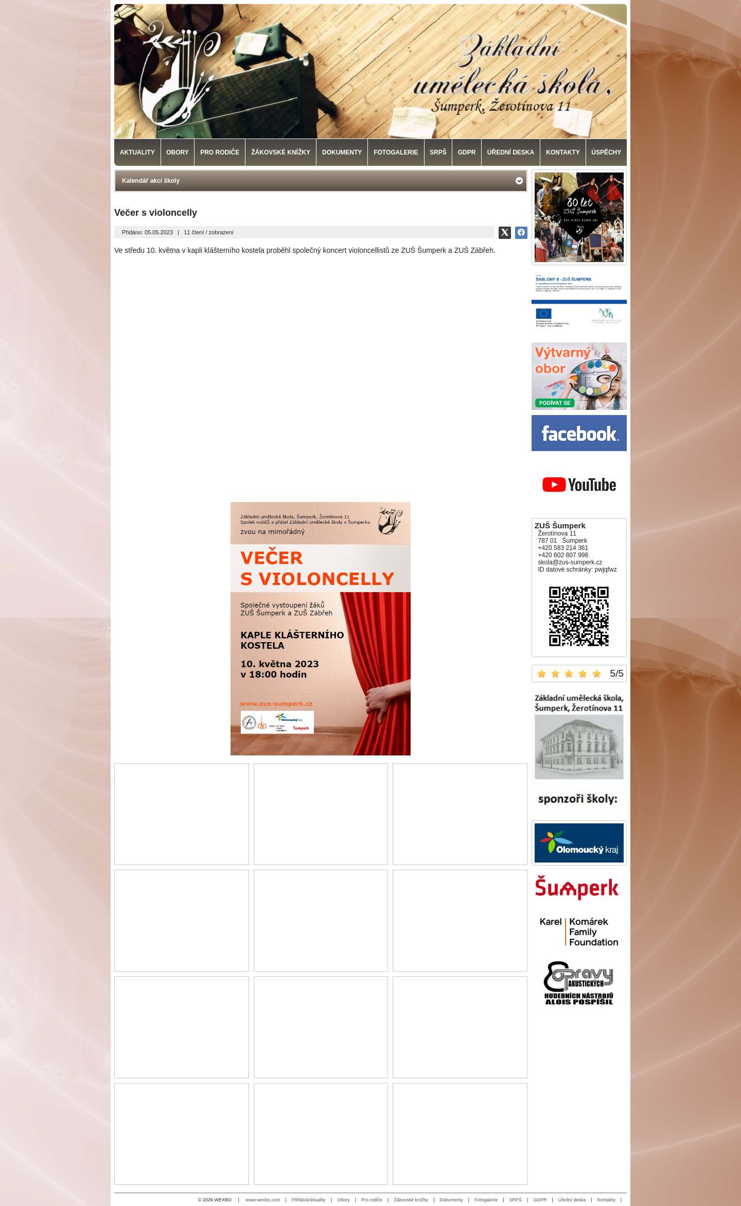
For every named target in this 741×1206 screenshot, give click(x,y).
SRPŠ (515, 1199)
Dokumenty (451, 1199)
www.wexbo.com (262, 1199)
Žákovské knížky (411, 1199)
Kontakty (606, 1199)
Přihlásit (300, 1199)
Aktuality (317, 1199)
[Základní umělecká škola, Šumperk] (370, 71)
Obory (343, 1199)
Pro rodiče (371, 1199)
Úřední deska (572, 1199)
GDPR (539, 1199)
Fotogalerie (486, 1199)
